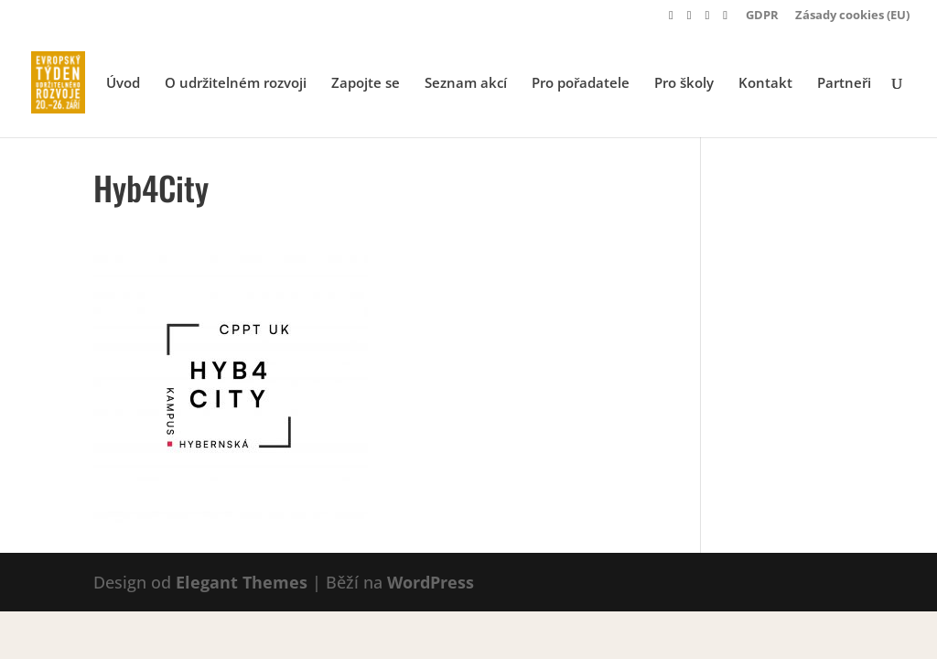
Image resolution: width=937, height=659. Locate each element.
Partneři (844, 84)
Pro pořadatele (581, 84)
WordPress (430, 582)
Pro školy (684, 84)
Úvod (123, 84)
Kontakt (765, 84)
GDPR (762, 16)
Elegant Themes (241, 582)
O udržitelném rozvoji (236, 84)
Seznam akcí (466, 84)
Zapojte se (365, 84)
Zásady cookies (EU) (852, 16)
